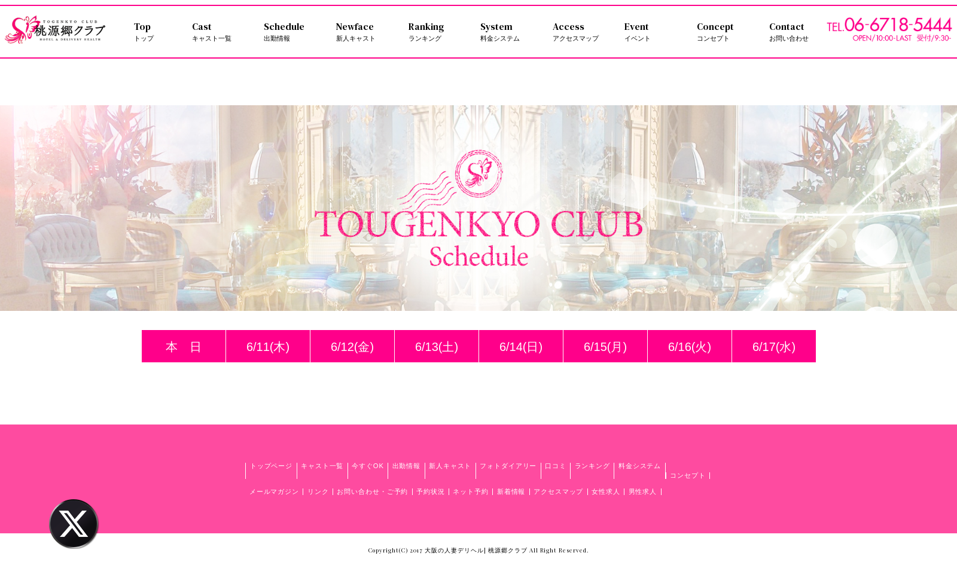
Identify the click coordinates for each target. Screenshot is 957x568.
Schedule (293, 32)
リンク (318, 491)
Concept (726, 32)
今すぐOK (368, 465)
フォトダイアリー (508, 465)
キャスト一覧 (322, 465)
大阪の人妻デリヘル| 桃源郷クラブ (476, 550)
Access (582, 32)
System (509, 32)
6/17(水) (774, 346)
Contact (798, 32)
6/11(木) (267, 346)
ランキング (592, 465)
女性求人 (606, 491)
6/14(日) (520, 346)
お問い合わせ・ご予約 (372, 491)
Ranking (438, 32)
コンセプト (687, 475)
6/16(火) (689, 346)
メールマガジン (274, 491)
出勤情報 (406, 465)
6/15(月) (605, 346)
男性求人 (643, 491)
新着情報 (511, 491)
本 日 (184, 346)
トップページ (271, 465)
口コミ (555, 465)
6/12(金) (352, 346)
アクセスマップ (558, 491)
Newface (365, 32)
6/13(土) (436, 346)
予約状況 (430, 491)
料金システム (639, 465)
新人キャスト (450, 465)
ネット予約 (470, 491)
